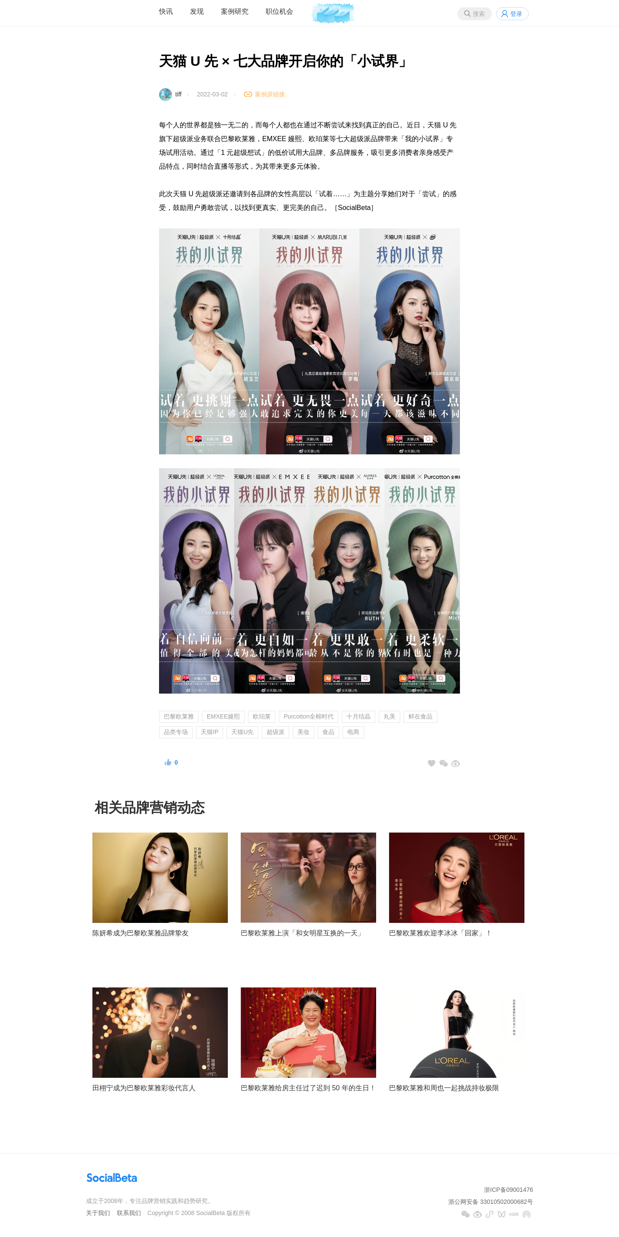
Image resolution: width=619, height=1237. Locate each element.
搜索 (479, 13)
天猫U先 (242, 731)
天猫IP (209, 731)
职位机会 (279, 11)
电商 (353, 731)
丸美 (389, 716)
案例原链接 (270, 94)
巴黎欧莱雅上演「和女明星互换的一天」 (303, 933)
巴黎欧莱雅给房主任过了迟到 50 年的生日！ (308, 1088)
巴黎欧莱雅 (179, 716)
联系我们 (129, 1212)
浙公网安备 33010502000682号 (490, 1201)
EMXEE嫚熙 (223, 716)
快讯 (166, 11)
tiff (178, 94)
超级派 (276, 731)
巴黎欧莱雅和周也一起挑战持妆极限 (444, 1088)
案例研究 (234, 11)
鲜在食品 (420, 716)
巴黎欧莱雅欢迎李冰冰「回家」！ (440, 933)
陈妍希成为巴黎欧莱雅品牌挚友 (140, 933)
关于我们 (98, 1212)
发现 (197, 11)
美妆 (303, 731)
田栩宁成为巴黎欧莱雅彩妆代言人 (144, 1088)
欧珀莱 (262, 716)
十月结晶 (358, 716)
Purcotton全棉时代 (309, 716)
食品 (328, 731)
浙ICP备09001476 (508, 1189)
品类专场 (176, 731)
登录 (516, 13)
